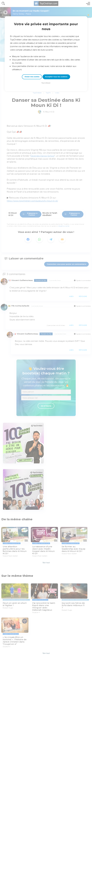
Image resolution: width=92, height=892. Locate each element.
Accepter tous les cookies (56, 77)
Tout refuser (45, 83)
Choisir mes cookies (32, 77)
